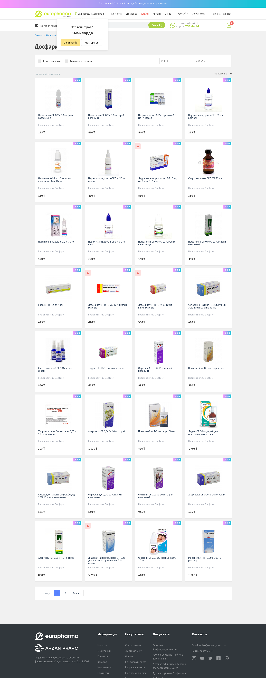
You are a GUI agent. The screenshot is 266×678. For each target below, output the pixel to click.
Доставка (131, 13)
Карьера (102, 662)
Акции (145, 13)
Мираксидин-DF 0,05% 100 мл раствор (205, 559)
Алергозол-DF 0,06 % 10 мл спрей (106, 431)
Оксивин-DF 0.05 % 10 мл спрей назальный (155, 496)
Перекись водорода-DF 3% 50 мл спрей (106, 180)
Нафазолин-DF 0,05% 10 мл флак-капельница (157, 243)
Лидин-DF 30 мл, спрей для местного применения (203, 433)
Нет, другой (92, 42)
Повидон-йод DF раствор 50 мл (206, 368)
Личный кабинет (222, 13)
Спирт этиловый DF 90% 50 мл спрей (55, 369)
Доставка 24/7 (133, 651)
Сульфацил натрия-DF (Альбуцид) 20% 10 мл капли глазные (56, 496)
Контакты (116, 13)
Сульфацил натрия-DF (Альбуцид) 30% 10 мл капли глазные (207, 306)
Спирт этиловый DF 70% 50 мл (205, 178)
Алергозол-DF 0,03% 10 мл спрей (56, 557)
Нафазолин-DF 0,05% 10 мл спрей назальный (207, 243)
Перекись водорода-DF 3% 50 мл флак (106, 243)
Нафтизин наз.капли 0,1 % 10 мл (56, 241)
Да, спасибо (70, 42)
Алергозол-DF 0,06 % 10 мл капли (206, 494)
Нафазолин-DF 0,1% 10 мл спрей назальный (106, 116)
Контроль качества (136, 673)
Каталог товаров (47, 25)
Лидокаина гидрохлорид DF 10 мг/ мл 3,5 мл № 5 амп (157, 180)
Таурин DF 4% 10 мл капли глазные (107, 368)
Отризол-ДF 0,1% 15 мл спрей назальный (155, 369)
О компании (104, 651)
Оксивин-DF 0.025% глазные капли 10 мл (157, 559)
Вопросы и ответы (135, 667)
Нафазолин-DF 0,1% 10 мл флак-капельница (56, 116)
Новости (102, 645)
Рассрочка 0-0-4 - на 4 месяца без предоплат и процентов (133, 3)
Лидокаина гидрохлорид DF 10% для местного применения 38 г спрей (106, 560)
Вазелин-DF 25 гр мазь (50, 304)
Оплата (129, 656)
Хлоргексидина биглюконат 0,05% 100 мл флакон (57, 433)
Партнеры (103, 673)
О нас (168, 13)
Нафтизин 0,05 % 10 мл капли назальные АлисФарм (54, 180)
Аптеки (157, 13)
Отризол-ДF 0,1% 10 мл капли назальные (105, 496)
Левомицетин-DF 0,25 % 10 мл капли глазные (155, 306)
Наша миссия (105, 667)
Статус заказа (198, 13)
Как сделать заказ (135, 662)
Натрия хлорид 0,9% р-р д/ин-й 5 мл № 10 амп (157, 116)
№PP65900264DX (55, 657)
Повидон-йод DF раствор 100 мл (156, 431)
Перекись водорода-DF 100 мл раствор (205, 116)
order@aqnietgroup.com (212, 645)
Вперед (76, 593)
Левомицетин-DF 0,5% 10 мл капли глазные (107, 306)
